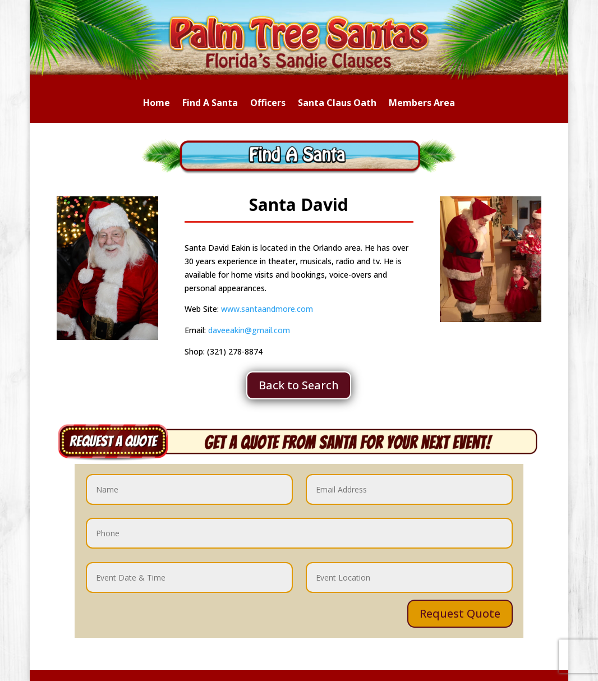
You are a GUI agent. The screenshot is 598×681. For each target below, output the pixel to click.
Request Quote (460, 613)
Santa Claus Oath (337, 104)
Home (156, 104)
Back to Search (299, 385)
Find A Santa (210, 104)
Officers (268, 104)
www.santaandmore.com (266, 308)
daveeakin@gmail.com (249, 330)
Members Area (422, 104)
